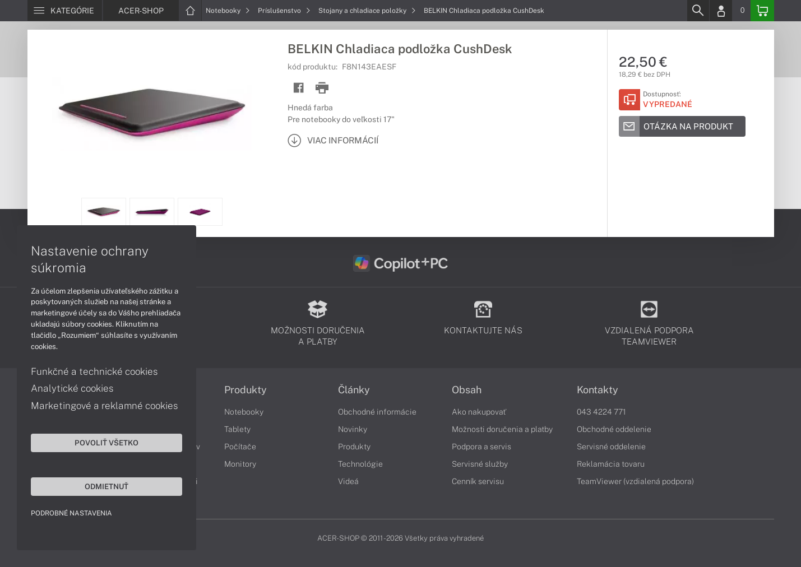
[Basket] (762, 10)
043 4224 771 (601, 411)
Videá (348, 481)
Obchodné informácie (377, 411)
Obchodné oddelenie (614, 429)
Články (354, 390)
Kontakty (597, 390)
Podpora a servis (481, 446)
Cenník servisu (478, 481)
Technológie (360, 463)
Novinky (352, 429)
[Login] (721, 10)
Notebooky (228, 11)
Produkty (245, 390)
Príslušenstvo (284, 11)
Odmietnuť (106, 486)
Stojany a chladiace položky (367, 11)
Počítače (240, 446)
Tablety (237, 429)
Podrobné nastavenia (71, 513)
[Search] (698, 10)
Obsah (466, 390)
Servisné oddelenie (611, 446)
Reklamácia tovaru (611, 463)
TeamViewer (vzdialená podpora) (635, 481)
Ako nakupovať (479, 411)
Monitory (240, 463)
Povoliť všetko (106, 442)
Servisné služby (480, 463)
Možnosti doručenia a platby (502, 429)
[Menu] (64, 10)
